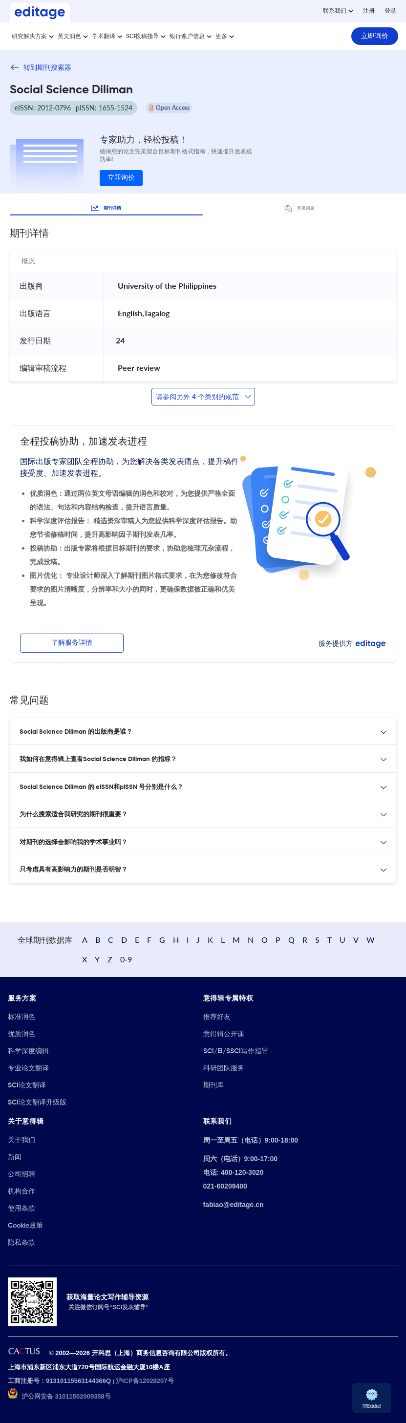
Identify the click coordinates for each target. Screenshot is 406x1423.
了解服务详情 (71, 642)
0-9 (126, 959)
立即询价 (121, 177)
